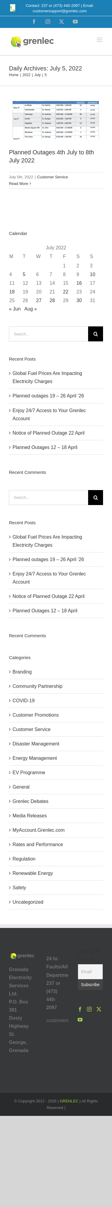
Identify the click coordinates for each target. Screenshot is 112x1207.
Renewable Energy (33, 873)
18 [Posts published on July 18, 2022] (12, 291)
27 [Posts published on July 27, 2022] (39, 300)
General (21, 786)
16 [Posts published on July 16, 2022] (79, 283)
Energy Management (35, 758)
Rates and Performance (38, 844)
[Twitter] (98, 1009)
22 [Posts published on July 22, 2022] (65, 291)
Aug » (30, 308)
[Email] (90, 971)
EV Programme (29, 772)
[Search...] (48, 333)
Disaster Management (36, 743)
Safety (19, 887)
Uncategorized (28, 902)
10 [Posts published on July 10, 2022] (92, 274)
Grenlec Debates (30, 801)
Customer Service (52, 177)
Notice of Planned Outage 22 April (49, 433)
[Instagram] (89, 1009)
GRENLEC (69, 1101)
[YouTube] (80, 1019)
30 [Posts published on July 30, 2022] (79, 300)
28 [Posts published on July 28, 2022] (52, 300)
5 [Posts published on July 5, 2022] (24, 274)
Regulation (24, 858)
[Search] (95, 333)
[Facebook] (80, 1009)
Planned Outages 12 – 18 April (45, 447)
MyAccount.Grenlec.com (39, 830)
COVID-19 (24, 700)
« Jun (15, 308)
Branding (22, 671)
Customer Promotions (36, 715)
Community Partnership (37, 686)
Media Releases (30, 815)
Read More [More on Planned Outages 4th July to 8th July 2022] (18, 183)
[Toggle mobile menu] (100, 40)
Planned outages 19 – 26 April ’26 (48, 395)
